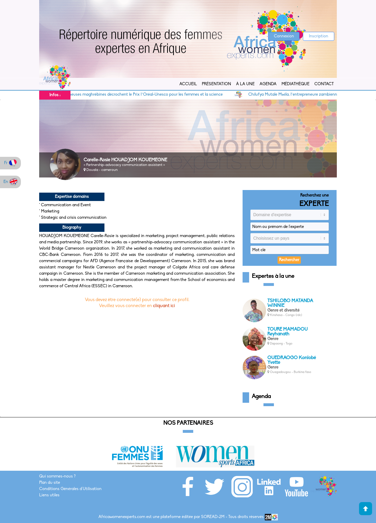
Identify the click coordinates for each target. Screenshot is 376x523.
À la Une (245, 84)
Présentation (216, 84)
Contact (324, 84)
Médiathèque (295, 84)
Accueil (188, 84)
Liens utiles (49, 495)
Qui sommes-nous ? (57, 476)
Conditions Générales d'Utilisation (70, 489)
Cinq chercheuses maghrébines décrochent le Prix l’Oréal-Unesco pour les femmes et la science (140, 95)
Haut (365, 508)
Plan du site (49, 483)
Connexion (284, 36)
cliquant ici (164, 305)
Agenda (268, 84)
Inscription (318, 36)
